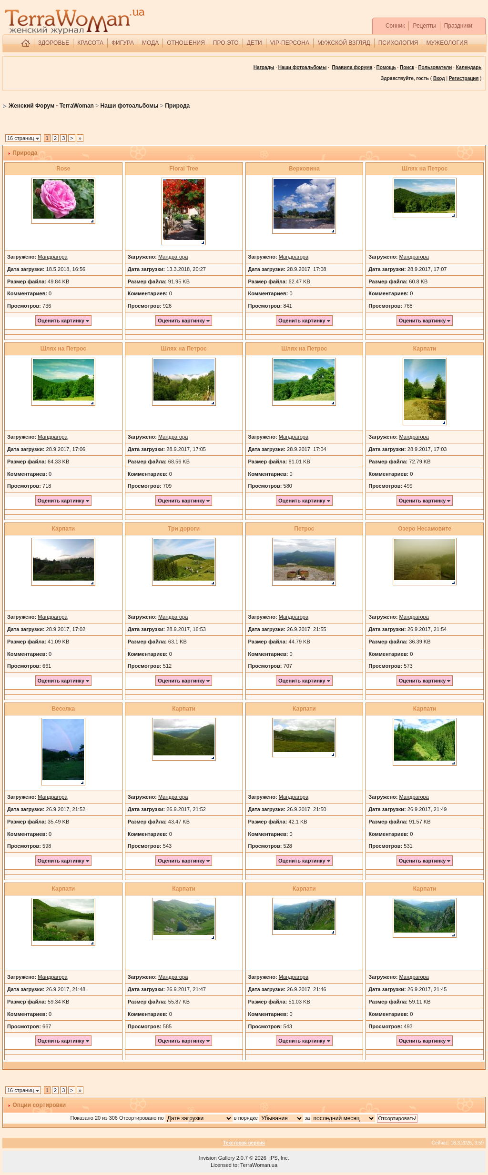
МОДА (150, 43)
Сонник (395, 25)
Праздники (458, 25)
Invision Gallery (216, 1158)
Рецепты (424, 25)
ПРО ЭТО (226, 43)
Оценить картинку (64, 320)
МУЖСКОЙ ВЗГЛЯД (343, 43)
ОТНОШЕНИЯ (186, 43)
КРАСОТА (90, 43)
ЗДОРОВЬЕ (54, 43)
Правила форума (352, 67)
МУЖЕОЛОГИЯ (447, 43)
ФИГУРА (123, 43)
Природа (177, 105)
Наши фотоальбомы (130, 105)
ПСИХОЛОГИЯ (398, 43)
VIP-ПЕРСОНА (289, 43)
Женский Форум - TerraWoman (51, 105)
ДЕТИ (254, 43)
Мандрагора (52, 257)
